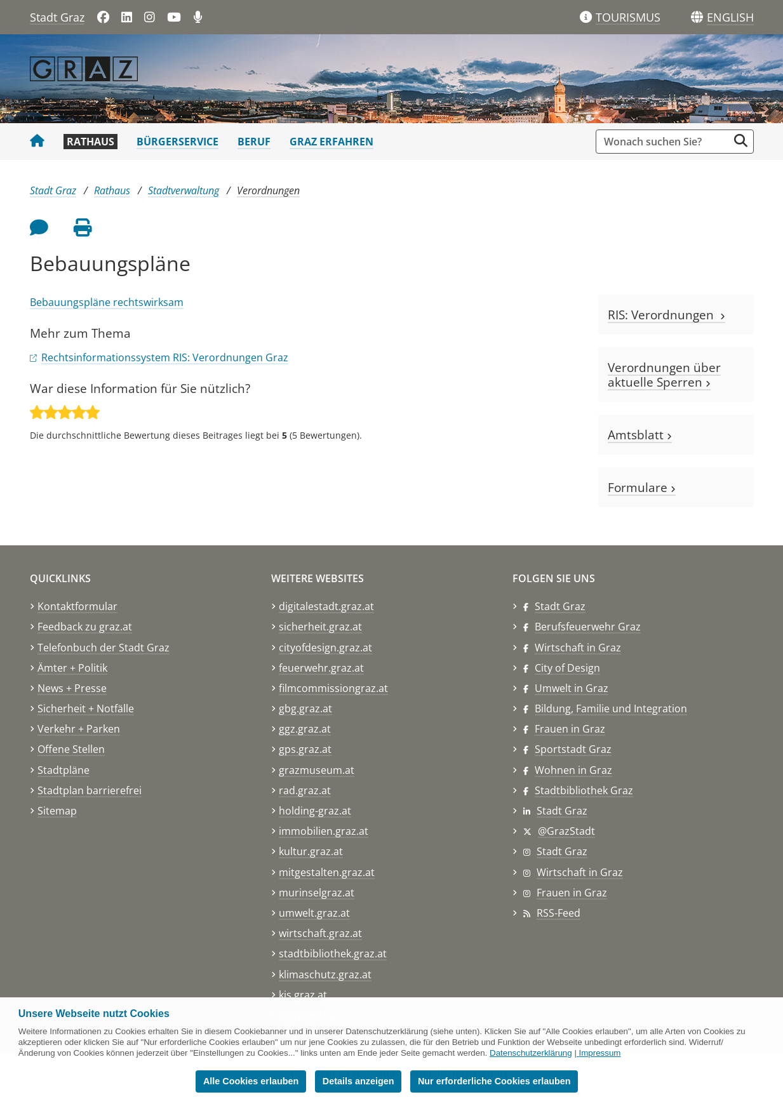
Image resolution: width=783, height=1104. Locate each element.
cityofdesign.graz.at (325, 648)
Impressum (600, 1053)
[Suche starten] (740, 140)
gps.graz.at (305, 749)
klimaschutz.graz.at (325, 974)
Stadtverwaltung (183, 190)
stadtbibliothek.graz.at (333, 954)
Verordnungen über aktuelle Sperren (664, 374)
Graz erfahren (331, 142)
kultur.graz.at (311, 851)
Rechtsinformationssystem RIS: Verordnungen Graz (164, 357)
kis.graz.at (303, 995)
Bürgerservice (177, 142)
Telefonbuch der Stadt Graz (103, 648)
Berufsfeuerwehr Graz (588, 627)
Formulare (642, 487)
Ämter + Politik (72, 668)
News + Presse (72, 688)
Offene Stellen (71, 749)
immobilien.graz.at (323, 831)
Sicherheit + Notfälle (85, 708)
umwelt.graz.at (314, 913)
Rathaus (90, 142)
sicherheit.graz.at (320, 627)
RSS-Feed (558, 913)
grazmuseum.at (316, 770)
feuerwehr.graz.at (321, 668)
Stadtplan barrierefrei (89, 790)
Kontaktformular (77, 606)
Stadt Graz (57, 17)
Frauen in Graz (570, 729)
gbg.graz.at (305, 708)
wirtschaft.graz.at (320, 933)
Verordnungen (268, 190)
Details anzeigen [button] (358, 1081)
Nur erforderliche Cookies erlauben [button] (494, 1081)
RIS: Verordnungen (666, 314)
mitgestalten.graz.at (327, 872)
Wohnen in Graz (573, 770)
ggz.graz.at (305, 729)
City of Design (567, 668)
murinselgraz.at (316, 893)
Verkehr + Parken (78, 729)
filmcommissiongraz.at (333, 688)
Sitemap (57, 811)
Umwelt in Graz (571, 688)
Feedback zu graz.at (84, 627)
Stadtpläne (63, 770)
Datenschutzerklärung (531, 1053)
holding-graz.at (315, 811)
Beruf (254, 142)
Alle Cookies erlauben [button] (250, 1081)
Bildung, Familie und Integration (611, 708)
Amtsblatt (640, 434)
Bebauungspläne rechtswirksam (107, 302)
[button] (730, 18)
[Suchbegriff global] (665, 141)
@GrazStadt (566, 831)
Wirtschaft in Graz (578, 648)
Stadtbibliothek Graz (584, 790)
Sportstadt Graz (573, 749)
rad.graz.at (305, 790)
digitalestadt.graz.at (326, 606)
